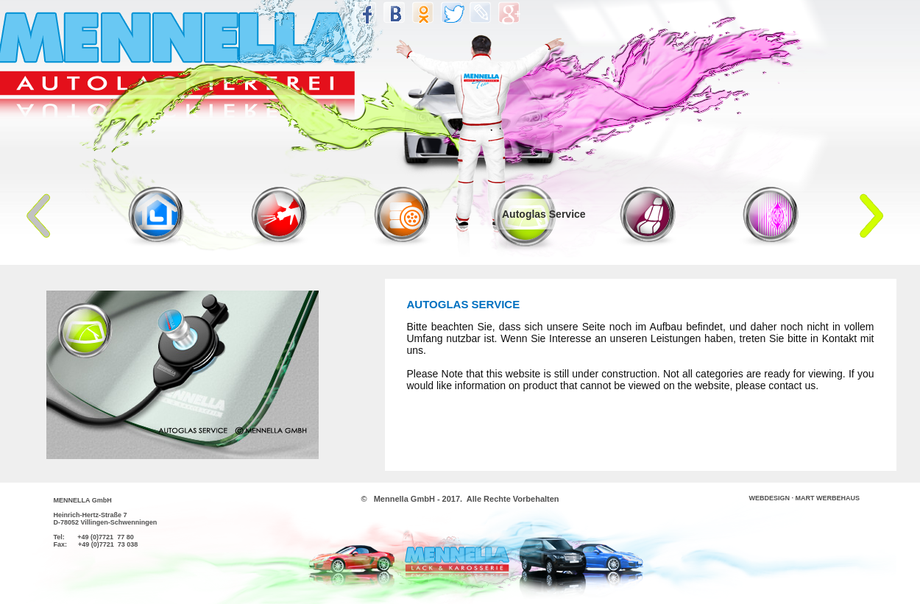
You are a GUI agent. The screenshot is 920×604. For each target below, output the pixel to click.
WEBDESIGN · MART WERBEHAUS (804, 498)
